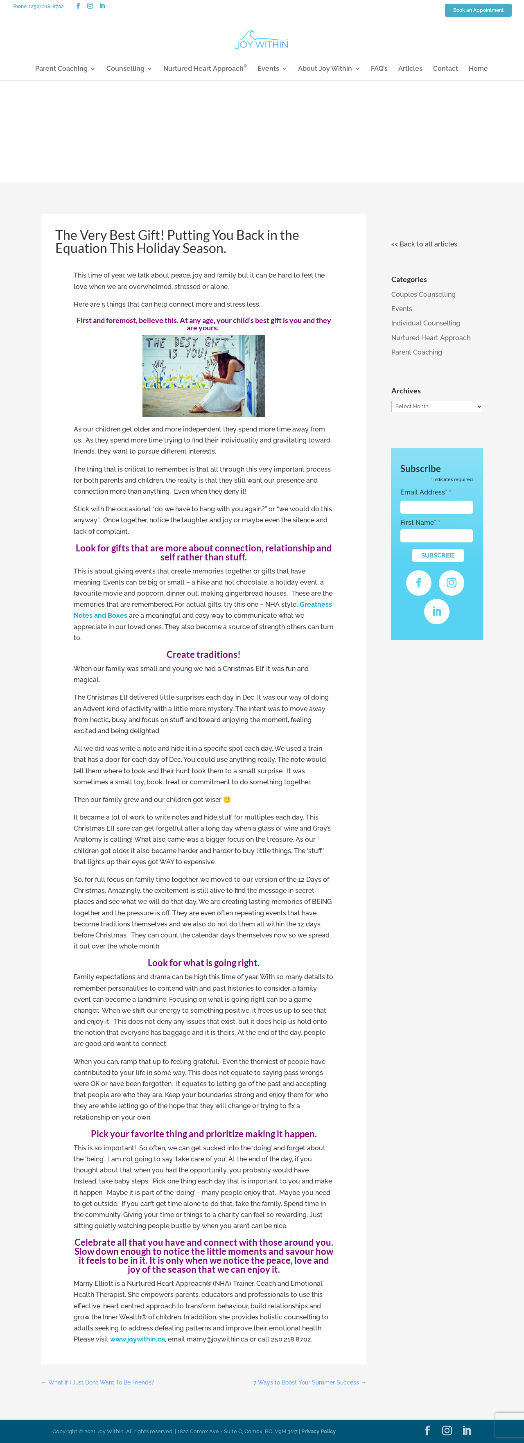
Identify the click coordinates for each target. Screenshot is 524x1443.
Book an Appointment (478, 10)
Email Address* (426, 492)
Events (268, 69)
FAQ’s (379, 69)
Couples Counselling (423, 294)
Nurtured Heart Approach (205, 69)
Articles (410, 69)
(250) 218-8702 (46, 6)
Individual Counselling (425, 323)
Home (478, 69)
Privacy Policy (318, 1431)
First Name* (420, 522)
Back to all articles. (429, 244)
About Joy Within (325, 69)
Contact (445, 69)
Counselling (125, 69)
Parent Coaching (61, 69)
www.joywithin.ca (137, 1339)
